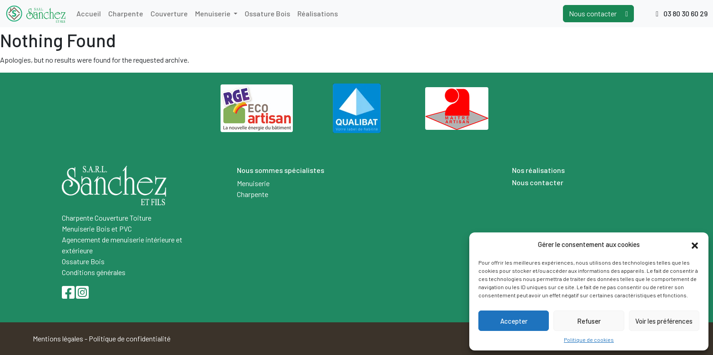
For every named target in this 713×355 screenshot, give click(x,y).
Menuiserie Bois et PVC (97, 228)
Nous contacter (598, 13)
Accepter (513, 321)
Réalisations (317, 13)
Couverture (169, 13)
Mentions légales (58, 338)
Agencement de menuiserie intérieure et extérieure (122, 245)
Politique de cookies (589, 339)
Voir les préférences (664, 321)
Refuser (589, 321)
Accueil (88, 13)
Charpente (125, 13)
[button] (694, 244)
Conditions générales (94, 272)
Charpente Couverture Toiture (106, 217)
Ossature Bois (267, 13)
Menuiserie (213, 13)
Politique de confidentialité (130, 338)
